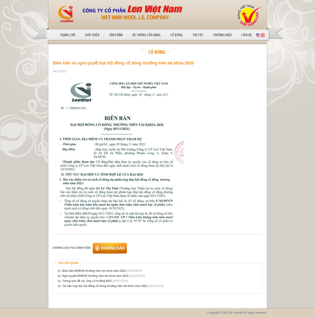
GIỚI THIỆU (92, 35)
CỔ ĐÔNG (176, 35)
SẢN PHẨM (116, 35)
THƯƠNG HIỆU (222, 35)
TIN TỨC (197, 35)
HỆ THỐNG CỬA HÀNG (146, 35)
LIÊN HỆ (246, 35)
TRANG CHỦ (67, 35)
